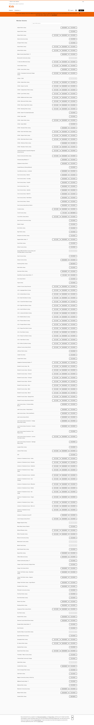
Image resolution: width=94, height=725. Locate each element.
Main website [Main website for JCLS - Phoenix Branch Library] (64, 320)
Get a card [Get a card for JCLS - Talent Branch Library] (56, 339)
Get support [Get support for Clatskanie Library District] (73, 163)
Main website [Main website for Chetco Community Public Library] (64, 155)
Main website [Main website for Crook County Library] (73, 212)
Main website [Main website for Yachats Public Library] (73, 696)
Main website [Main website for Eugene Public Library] (64, 239)
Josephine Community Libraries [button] (24, 362)
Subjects (11, 10)
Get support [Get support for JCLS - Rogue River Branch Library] (73, 328)
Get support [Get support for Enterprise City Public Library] (73, 235)
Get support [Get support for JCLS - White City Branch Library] (73, 343)
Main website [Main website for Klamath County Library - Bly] (64, 366)
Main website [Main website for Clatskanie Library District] (64, 163)
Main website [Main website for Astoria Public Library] (64, 46)
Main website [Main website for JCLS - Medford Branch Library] (64, 316)
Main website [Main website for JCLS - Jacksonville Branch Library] (64, 313)
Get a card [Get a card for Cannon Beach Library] (56, 65)
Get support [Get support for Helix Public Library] (73, 267)
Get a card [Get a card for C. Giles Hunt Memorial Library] (56, 61)
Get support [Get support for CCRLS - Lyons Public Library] (73, 93)
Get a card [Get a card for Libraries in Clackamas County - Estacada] (56, 462)
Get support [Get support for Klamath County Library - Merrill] (73, 392)
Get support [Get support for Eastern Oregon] (73, 224)
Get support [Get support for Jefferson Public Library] (73, 351)
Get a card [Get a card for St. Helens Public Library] (56, 643)
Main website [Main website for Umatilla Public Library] (64, 666)
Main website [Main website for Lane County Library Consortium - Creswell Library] (64, 426)
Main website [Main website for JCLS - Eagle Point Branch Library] (64, 305)
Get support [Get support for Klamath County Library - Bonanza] (73, 370)
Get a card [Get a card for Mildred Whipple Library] (56, 530)
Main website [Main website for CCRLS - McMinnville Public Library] (64, 97)
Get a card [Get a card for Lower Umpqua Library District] (56, 518)
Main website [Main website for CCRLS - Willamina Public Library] (64, 143)
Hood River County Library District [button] (25, 275)
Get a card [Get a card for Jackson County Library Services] (56, 286)
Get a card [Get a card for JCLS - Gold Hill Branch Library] (56, 309)
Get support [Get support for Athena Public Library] (73, 50)
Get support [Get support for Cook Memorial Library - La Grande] (73, 171)
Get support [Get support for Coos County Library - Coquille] (73, 182)
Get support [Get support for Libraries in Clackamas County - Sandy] (73, 502)
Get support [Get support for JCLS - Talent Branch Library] (73, 339)
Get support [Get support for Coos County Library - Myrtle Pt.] (73, 193)
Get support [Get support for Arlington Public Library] (73, 42)
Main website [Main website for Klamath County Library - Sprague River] (64, 396)
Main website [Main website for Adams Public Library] (64, 27)
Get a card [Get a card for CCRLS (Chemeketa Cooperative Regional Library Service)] (56, 150)
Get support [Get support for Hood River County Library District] (73, 275)
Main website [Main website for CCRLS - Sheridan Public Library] (64, 127)
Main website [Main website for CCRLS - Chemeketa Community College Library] (64, 73)
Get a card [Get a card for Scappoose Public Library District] (56, 609)
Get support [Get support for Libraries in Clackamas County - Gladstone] (73, 466)
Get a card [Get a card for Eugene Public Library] (56, 239)
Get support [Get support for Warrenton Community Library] (73, 688)
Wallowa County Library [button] (23, 681)
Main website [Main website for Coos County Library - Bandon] (64, 174)
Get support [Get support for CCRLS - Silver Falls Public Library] (73, 131)
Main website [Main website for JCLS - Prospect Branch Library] (64, 324)
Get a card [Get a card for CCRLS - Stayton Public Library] (56, 135)
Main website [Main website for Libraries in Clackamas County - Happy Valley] (64, 469)
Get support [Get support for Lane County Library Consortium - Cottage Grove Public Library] (73, 420)
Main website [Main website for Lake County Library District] (64, 417)
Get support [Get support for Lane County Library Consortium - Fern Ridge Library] (73, 431)
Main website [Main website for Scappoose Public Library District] (64, 609)
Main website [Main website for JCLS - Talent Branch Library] (64, 339)
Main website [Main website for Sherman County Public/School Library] (64, 620)
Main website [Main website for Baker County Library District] (64, 54)
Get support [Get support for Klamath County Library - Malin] (73, 389)
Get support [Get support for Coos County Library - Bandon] (73, 174)
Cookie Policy (40, 721)
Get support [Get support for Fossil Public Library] (73, 243)
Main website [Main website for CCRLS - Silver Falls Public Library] (64, 131)
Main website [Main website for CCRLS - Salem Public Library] (64, 120)
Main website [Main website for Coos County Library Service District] (64, 205)
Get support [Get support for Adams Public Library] (73, 27)
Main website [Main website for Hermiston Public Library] (64, 271)
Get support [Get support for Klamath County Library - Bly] (73, 366)
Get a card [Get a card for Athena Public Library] (56, 50)
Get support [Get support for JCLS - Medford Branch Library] (73, 316)
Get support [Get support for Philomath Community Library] (73, 590)
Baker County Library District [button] (24, 54)
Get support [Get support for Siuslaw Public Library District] (73, 624)
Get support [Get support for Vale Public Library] (73, 673)
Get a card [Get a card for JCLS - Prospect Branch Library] (56, 324)
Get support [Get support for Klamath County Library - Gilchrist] (73, 381)
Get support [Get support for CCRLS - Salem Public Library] (73, 120)
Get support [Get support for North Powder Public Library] (73, 549)
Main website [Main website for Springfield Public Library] (64, 639)
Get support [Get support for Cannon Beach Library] (73, 65)
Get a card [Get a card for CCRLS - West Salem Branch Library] (56, 139)
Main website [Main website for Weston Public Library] (64, 692)
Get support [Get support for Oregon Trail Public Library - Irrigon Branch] (73, 582)
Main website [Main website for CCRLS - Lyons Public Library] (64, 93)
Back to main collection (14, 1)
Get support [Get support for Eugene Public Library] (73, 239)
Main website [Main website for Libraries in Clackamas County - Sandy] (64, 502)
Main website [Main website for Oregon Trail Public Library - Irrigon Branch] (64, 582)
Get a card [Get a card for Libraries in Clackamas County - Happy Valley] (56, 469)
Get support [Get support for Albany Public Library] (73, 35)
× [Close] (72, 717)
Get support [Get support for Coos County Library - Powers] (73, 201)
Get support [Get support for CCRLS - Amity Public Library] (73, 69)
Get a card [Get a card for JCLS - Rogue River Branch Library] (56, 328)
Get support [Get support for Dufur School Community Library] (73, 220)
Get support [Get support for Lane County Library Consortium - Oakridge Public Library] (73, 441)
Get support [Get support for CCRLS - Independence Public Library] (73, 89)
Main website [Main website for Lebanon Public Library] (64, 450)
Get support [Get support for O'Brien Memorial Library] (73, 556)
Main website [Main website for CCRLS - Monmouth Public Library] (64, 101)
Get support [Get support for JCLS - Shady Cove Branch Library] (73, 335)
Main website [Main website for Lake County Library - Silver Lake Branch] (64, 413)
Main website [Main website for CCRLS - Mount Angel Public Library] (64, 105)
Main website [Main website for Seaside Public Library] (64, 616)
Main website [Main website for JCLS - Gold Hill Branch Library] (64, 309)
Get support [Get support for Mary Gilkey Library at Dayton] (73, 526)
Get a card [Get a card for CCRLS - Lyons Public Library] (56, 93)
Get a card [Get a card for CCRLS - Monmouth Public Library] (56, 101)
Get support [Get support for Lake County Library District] (73, 417)
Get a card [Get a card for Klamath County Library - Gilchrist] (56, 381)
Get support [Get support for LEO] (73, 454)
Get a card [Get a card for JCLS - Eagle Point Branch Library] (56, 305)
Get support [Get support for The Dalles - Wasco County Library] (73, 654)
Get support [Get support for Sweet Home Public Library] (73, 650)
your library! (54, 15)
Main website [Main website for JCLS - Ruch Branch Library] (64, 332)
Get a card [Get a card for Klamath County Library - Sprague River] (56, 396)
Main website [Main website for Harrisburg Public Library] (73, 263)
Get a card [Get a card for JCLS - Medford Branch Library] (56, 316)
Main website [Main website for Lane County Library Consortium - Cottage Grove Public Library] (64, 420)
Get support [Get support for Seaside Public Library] (73, 616)
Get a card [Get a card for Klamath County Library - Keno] (56, 385)
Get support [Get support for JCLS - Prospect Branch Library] (73, 324)
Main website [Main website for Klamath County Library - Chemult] (64, 373)
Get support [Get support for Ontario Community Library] (73, 560)
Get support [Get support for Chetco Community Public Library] (73, 155)
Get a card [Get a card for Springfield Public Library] (56, 639)
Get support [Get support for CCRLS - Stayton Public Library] (73, 135)
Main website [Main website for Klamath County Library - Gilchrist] (64, 381)
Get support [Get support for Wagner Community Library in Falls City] (73, 677)
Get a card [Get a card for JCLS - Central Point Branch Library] (56, 301)
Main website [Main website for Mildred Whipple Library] (64, 530)
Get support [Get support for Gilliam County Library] (73, 247)
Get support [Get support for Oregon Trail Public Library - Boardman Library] (73, 572)
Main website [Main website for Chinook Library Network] (64, 159)
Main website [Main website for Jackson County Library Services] (64, 286)
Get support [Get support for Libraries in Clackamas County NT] (73, 515)
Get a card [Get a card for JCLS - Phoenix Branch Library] (56, 320)
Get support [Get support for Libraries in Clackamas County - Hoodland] (73, 475)
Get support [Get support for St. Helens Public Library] (73, 643)
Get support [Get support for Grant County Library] (73, 256)
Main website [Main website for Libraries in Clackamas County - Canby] (64, 458)
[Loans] (76, 10)
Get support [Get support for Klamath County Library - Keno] (73, 385)
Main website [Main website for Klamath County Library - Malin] (64, 389)
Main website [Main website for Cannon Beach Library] (64, 65)
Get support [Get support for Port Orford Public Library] (73, 597)
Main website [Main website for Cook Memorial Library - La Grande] (64, 171)
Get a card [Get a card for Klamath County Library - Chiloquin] (56, 377)
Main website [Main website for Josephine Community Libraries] (64, 362)
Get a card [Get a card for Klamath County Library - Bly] (56, 366)
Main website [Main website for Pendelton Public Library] (64, 586)
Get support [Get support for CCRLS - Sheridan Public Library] (73, 127)
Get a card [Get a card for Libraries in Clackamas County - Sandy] (56, 502)
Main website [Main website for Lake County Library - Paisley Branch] (64, 409)
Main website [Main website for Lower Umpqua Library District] (64, 518)
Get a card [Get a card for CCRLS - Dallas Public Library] (56, 82)
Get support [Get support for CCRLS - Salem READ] (73, 124)
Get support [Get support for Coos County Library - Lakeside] (73, 190)
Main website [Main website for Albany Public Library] (64, 35)
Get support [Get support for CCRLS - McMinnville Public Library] (73, 97)
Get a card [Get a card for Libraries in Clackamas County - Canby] (56, 458)
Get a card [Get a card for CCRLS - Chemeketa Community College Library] (56, 73)
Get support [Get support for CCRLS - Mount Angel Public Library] (73, 105)
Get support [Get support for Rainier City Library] (73, 601)
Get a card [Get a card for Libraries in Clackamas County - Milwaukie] (56, 484)
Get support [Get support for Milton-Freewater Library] (73, 534)
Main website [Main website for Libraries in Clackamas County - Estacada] (64, 462)
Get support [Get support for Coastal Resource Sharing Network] (73, 167)
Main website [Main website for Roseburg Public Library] (64, 605)
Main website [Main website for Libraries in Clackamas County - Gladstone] (64, 466)
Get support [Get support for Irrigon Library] (73, 282)
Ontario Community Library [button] (23, 560)
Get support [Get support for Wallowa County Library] (73, 681)
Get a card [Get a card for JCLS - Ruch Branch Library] (56, 332)
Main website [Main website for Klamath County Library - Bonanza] (64, 370)
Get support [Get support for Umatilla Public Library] (73, 666)
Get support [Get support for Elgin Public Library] (73, 231)
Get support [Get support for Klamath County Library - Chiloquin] (73, 377)
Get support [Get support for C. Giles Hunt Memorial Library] (73, 61)
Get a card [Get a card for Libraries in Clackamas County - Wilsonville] (56, 509)
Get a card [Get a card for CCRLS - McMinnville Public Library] (56, 97)
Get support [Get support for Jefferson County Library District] (73, 347)
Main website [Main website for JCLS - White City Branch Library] (64, 343)
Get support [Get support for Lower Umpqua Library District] (73, 518)
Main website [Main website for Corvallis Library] (64, 209)
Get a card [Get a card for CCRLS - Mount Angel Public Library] (56, 105)
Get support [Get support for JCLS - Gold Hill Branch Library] (73, 309)
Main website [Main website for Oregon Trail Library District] (64, 568)
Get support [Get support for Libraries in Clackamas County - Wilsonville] (73, 509)
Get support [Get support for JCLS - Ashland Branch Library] (73, 294)
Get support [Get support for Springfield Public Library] (73, 639)
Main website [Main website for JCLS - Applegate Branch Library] (64, 290)
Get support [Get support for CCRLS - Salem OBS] (73, 116)
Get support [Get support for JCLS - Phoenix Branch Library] (73, 320)
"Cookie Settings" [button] (37, 720)
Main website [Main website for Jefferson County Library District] (64, 347)
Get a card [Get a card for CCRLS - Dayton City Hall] (56, 86)
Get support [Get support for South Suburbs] (73, 628)
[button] (70, 10)
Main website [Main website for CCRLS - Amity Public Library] (64, 69)
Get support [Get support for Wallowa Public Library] (73, 685)
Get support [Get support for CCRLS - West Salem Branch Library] (73, 139)
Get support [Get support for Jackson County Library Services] (73, 286)
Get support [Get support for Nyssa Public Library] (73, 553)
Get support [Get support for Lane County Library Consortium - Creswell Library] (73, 426)
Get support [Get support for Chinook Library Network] (73, 159)
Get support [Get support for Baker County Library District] (73, 54)
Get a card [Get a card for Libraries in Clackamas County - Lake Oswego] (56, 478)
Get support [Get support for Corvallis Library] (73, 209)
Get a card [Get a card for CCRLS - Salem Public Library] (56, 120)
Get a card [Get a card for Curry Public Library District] (56, 216)
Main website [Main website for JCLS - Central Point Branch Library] (64, 301)
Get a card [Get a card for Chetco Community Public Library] (56, 155)
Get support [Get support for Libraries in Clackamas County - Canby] (73, 458)
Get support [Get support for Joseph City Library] (73, 354)
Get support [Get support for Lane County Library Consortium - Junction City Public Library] (73, 436)
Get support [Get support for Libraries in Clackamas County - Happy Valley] (73, 469)
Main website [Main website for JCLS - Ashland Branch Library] (64, 294)
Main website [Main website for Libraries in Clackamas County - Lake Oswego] (64, 478)
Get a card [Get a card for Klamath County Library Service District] (56, 400)
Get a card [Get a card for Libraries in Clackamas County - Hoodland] (56, 475)
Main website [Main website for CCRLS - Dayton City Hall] (64, 86)
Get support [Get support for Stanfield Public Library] (73, 647)
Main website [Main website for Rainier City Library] (64, 601)
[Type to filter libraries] (47, 23)
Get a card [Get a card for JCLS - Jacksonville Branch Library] (56, 313)
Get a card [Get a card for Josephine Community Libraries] (56, 362)
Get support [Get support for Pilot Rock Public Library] (73, 593)
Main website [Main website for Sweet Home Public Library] (64, 650)
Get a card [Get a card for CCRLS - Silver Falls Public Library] (56, 131)
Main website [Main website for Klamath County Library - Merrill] (64, 392)
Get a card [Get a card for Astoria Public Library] (56, 46)
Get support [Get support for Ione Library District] (73, 278)
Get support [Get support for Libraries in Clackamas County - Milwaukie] (73, 484)
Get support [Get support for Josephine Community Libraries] (73, 362)
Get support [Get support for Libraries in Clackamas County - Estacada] (73, 462)
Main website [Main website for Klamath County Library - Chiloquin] (64, 377)
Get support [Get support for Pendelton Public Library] (73, 586)
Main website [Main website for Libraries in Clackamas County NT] (64, 515)
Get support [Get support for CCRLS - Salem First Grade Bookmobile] (73, 112)
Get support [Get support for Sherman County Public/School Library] (73, 620)
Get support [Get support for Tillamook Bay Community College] (73, 658)
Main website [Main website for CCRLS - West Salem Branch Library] (64, 139)
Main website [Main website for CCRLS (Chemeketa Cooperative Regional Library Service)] (64, 150)
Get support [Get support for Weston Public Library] (73, 692)
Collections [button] (18, 10)
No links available (73, 58)
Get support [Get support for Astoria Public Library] (73, 46)
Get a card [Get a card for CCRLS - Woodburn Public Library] (56, 146)
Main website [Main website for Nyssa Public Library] (64, 553)
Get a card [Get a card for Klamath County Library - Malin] (56, 389)
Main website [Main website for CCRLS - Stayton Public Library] (64, 135)
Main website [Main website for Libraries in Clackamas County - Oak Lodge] (64, 491)
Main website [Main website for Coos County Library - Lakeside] (64, 190)
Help (83, 1)
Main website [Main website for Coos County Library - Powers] (64, 201)
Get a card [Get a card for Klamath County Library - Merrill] (56, 392)
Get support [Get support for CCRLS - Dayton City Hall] (73, 86)
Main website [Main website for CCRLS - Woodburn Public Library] (64, 146)
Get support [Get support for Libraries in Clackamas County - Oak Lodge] (73, 491)
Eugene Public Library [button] (22, 239)
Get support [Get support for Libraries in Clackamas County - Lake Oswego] (73, 478)
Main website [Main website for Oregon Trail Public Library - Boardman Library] (64, 572)
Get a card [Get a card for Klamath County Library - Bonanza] (56, 370)
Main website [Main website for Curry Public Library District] (64, 216)
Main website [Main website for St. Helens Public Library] (64, 643)
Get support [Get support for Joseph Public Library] (73, 358)
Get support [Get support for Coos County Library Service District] (73, 205)
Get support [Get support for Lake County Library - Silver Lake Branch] (73, 413)
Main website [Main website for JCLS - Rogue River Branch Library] (64, 328)
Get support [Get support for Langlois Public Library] (73, 447)
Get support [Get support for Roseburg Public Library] (73, 605)
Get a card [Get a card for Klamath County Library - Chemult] (56, 373)
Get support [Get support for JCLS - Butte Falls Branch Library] (73, 297)
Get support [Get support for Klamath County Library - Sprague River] (73, 396)
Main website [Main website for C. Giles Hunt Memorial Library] (64, 61)
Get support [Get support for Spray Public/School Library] (73, 635)
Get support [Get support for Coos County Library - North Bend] (73, 197)
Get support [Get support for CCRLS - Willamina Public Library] (73, 143)
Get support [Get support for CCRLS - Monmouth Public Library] (73, 101)
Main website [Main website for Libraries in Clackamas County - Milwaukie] (64, 484)
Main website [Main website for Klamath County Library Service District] (64, 400)
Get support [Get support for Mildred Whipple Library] (73, 530)
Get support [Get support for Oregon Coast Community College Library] (73, 564)
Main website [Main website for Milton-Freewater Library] (64, 534)
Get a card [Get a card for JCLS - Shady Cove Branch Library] (56, 335)
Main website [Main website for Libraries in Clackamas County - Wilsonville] (64, 509)
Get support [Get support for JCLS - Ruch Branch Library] (73, 332)
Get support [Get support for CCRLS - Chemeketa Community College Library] (73, 73)
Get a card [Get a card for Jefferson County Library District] (56, 347)
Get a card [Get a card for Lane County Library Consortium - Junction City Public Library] (56, 436)
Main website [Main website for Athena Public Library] (64, 50)
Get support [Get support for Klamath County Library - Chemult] (73, 373)
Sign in (81, 10)
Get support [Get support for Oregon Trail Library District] (73, 568)
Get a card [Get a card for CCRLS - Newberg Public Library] (56, 108)
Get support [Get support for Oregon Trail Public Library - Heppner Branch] (73, 577)
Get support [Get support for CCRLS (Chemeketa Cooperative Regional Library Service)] (73, 150)
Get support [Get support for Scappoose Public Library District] (73, 609)
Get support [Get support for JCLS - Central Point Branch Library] (73, 301)
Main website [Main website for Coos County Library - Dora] (64, 186)
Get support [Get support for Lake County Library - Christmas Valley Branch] (73, 404)
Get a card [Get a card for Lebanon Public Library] (56, 450)
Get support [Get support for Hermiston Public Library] (73, 271)
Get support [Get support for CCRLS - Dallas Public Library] (73, 82)
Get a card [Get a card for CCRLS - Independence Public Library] (56, 89)
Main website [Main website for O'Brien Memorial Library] (64, 556)
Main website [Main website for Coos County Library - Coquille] (64, 182)
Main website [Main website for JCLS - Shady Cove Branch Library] (64, 335)
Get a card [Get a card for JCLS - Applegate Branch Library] (56, 290)
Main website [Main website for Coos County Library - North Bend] (64, 197)
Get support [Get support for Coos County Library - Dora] (73, 186)
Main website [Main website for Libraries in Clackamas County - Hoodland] (64, 475)
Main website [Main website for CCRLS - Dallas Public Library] (64, 82)
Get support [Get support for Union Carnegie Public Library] (73, 669)
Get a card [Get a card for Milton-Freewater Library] (56, 534)
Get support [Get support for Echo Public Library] (73, 228)
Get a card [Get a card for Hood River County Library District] (65, 275)
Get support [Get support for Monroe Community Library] (73, 537)
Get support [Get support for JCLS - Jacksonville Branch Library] (73, 313)
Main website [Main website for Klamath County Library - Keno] (64, 385)
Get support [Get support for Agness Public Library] (73, 31)
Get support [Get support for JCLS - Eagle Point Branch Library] (73, 305)
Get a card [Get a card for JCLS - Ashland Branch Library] (56, 294)
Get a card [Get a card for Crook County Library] (65, 212)
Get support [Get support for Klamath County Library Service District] (73, 400)
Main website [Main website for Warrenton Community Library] (64, 688)
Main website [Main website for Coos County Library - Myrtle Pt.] (64, 193)
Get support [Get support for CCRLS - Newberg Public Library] (73, 108)
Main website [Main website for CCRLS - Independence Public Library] (64, 89)
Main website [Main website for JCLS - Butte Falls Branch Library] (64, 297)
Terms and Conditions (41, 717)
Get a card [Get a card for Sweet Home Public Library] (56, 650)
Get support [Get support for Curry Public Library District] (73, 216)
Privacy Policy (51, 717)
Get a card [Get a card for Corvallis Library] (56, 209)
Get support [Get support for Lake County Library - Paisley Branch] (73, 409)
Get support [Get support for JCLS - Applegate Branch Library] (73, 290)
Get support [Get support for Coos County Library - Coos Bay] (73, 178)
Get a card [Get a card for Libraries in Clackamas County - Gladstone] (56, 466)
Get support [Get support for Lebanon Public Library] (73, 450)
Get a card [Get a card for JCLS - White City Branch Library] (56, 343)
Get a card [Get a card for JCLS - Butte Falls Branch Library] (56, 297)
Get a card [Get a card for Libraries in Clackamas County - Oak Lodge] (56, 491)
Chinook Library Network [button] (23, 159)
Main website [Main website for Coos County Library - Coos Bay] (64, 178)
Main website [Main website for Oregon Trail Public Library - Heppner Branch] (64, 577)
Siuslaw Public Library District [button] (24, 624)
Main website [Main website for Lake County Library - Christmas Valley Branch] (64, 404)
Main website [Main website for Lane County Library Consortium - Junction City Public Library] (64, 436)
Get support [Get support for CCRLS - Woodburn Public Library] (73, 146)
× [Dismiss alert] (79, 13)
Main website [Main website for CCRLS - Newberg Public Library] (64, 108)
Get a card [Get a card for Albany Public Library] (56, 35)
